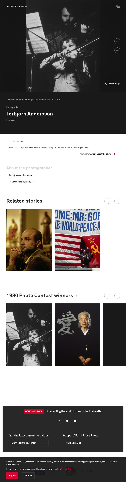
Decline (28, 475)
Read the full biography (20, 182)
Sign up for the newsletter (24, 443)
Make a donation (73, 443)
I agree (12, 475)
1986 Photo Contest (19, 6)
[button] (107, 201)
